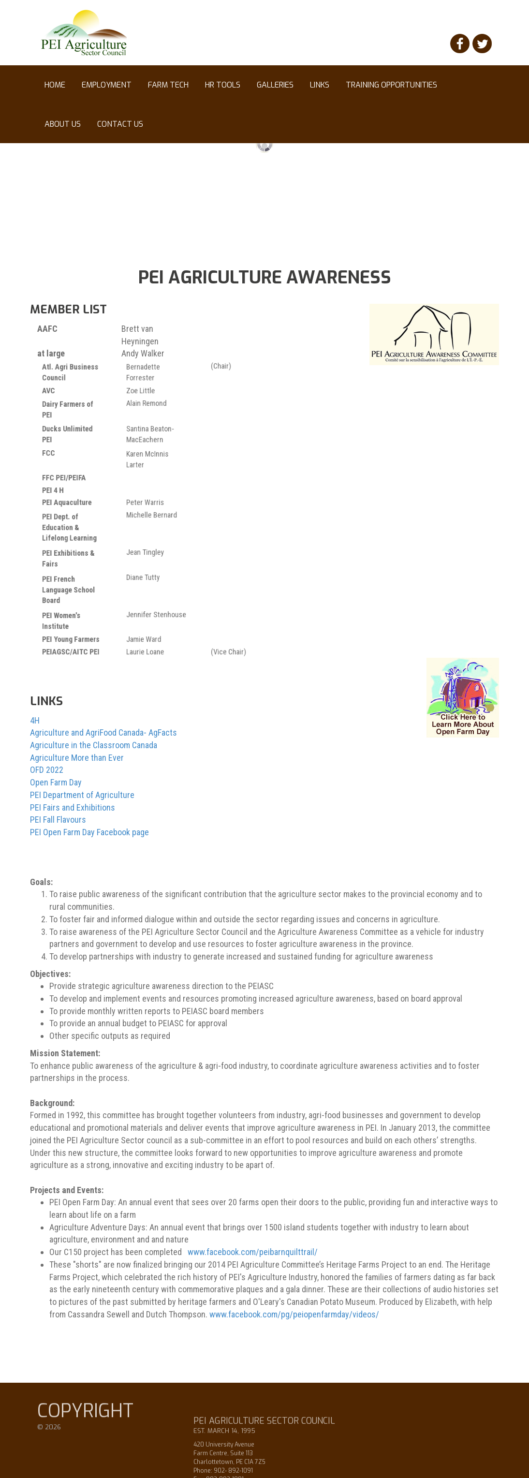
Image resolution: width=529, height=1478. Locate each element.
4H (35, 722)
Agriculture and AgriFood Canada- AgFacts (103, 734)
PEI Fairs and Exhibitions (72, 808)
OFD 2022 (46, 771)
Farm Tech (168, 85)
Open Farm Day (56, 784)
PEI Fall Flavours (58, 821)
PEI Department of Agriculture (82, 796)
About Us (62, 124)
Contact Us (120, 124)
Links (320, 89)
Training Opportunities (391, 89)
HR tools (223, 89)
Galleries (275, 89)
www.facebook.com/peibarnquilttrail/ (253, 1253)
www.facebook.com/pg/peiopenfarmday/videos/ (294, 1316)
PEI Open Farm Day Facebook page (89, 833)
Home (54, 85)
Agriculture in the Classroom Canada (93, 746)
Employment (106, 89)
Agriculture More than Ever (77, 759)
